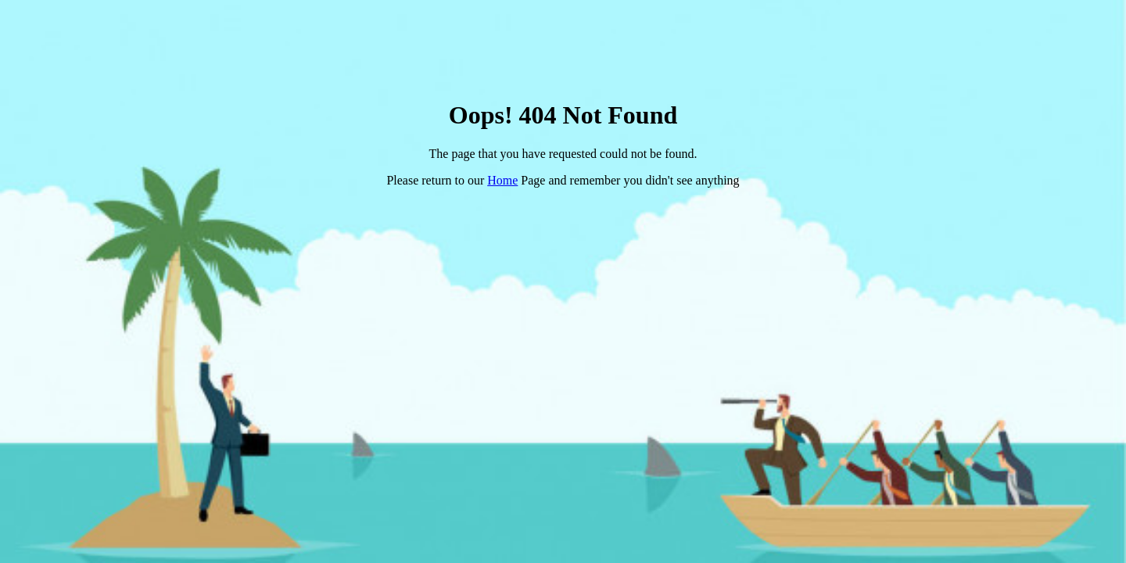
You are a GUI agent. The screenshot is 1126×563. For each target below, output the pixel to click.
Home (502, 180)
